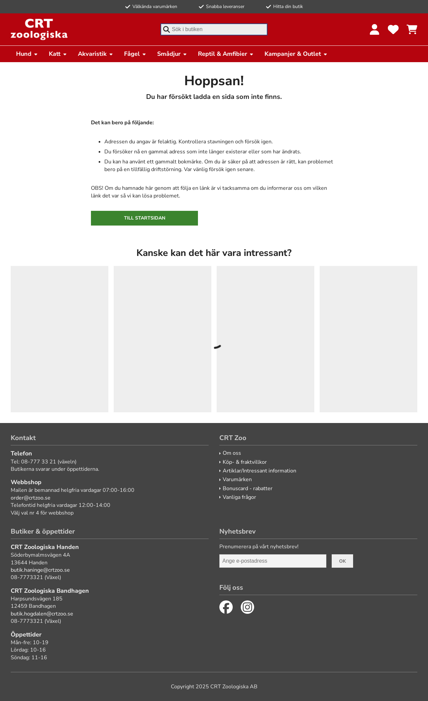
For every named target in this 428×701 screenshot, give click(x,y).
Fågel (135, 54)
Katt (58, 54)
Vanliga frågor (239, 497)
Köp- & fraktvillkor (245, 462)
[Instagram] (247, 607)
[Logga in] (374, 29)
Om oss (232, 453)
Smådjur (172, 54)
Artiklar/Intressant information (259, 470)
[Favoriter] (393, 29)
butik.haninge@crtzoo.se (40, 570)
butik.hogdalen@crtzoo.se (42, 613)
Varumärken (237, 479)
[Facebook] (226, 607)
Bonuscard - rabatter (248, 488)
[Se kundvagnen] (412, 29)
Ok (342, 561)
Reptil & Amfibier (226, 54)
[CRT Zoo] (39, 29)
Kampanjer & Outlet (296, 54)
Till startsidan (144, 218)
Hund (27, 54)
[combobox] (214, 29)
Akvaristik (95, 54)
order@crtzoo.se (30, 498)
